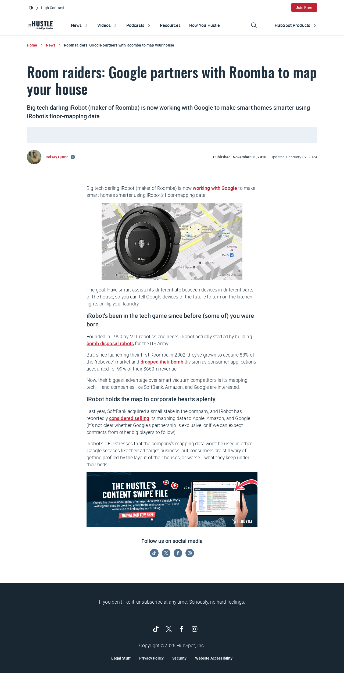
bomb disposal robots (110, 343)
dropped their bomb (162, 361)
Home (32, 45)
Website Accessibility (213, 658)
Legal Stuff (121, 658)
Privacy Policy (151, 658)
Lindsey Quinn (56, 156)
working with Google (215, 188)
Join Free (304, 7)
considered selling (129, 418)
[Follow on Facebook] (178, 553)
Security (179, 658)
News (51, 45)
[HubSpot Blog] (41, 25)
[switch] (48, 7)
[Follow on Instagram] (189, 553)
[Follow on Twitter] (166, 553)
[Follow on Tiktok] (154, 553)
